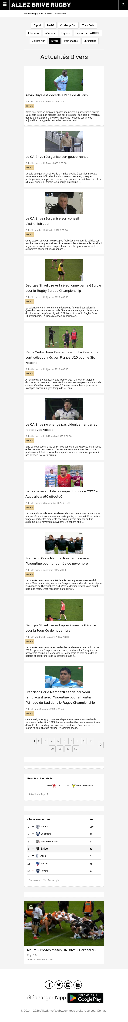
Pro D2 (50, 25)
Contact (102, 1010)
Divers (54, 40)
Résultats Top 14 (38, 794)
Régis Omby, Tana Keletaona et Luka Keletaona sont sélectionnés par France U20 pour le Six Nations (61, 357)
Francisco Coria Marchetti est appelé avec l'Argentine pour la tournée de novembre (57, 561)
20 (52, 748)
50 (75, 748)
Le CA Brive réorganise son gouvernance (56, 157)
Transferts (88, 25)
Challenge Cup (68, 25)
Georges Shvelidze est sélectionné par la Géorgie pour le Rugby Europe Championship (63, 288)
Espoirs (66, 33)
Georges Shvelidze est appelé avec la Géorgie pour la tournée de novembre (60, 628)
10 (91, 741)
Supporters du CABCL (88, 33)
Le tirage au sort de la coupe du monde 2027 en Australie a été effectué (62, 494)
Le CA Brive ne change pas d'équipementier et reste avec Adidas (61, 427)
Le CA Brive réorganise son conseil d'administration (52, 221)
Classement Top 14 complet (45, 880)
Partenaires (71, 40)
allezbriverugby (31, 13)
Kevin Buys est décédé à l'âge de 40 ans (56, 95)
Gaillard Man (38, 40)
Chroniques (90, 40)
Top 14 (37, 25)
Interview (33, 33)
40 (67, 748)
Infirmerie (50, 33)
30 (60, 748)
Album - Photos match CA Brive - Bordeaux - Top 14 (61, 952)
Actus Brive (46, 13)
